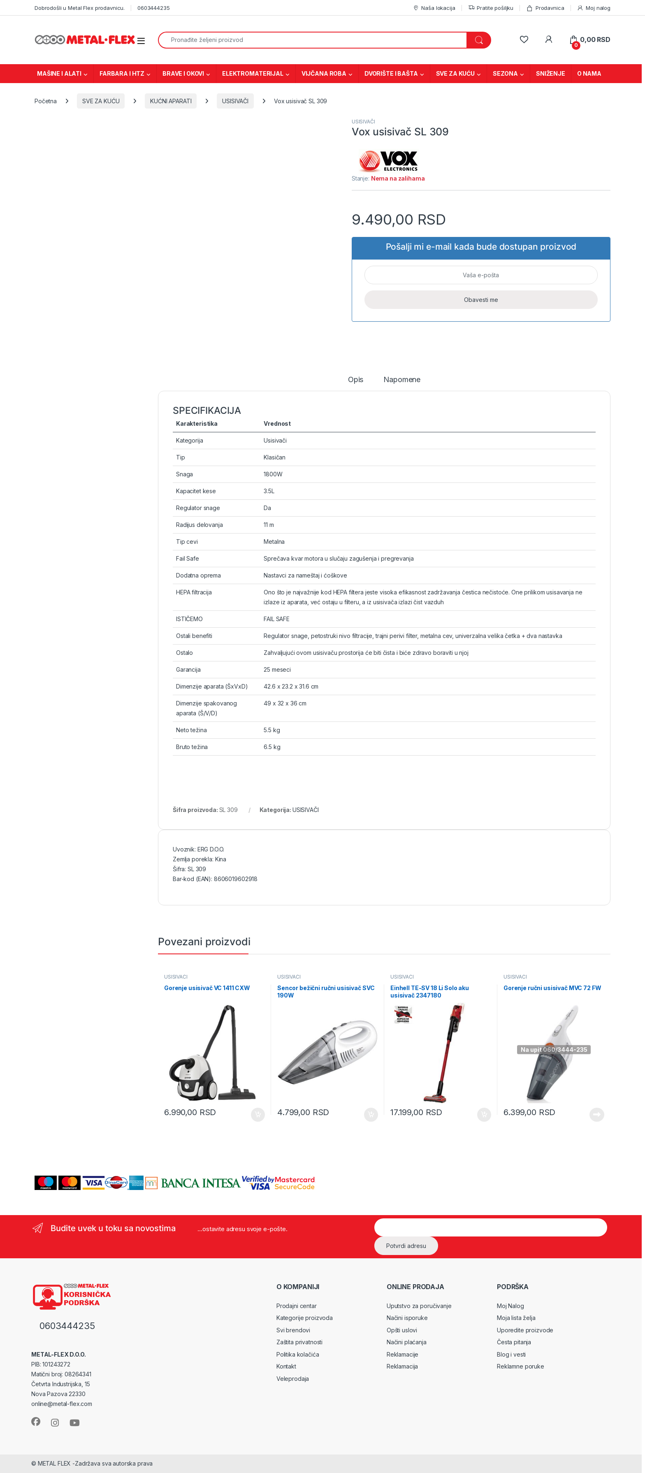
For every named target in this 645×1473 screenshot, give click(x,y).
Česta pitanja (514, 1341)
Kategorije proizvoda (304, 1317)
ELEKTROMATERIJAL (252, 73)
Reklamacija (402, 1366)
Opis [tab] (355, 380)
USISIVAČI (235, 100)
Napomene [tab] (401, 380)
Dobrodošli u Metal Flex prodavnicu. (80, 8)
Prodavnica (545, 8)
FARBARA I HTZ (122, 73)
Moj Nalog (510, 1305)
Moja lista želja (516, 1317)
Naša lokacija (434, 8)
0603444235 (153, 8)
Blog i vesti (511, 1354)
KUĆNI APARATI (170, 100)
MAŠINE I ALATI (59, 73)
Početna (46, 100)
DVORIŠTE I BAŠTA (391, 73)
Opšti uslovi (402, 1330)
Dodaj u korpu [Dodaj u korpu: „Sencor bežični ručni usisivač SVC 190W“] (371, 1115)
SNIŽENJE (550, 73)
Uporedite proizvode (525, 1330)
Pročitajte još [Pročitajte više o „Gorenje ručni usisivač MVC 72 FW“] (596, 1115)
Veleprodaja (292, 1378)
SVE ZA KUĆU (455, 73)
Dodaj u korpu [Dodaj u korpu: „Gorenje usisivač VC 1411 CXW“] (258, 1115)
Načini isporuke (407, 1317)
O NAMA (589, 73)
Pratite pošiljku (491, 8)
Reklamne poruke (520, 1366)
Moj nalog (593, 8)
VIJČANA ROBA (324, 73)
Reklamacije (402, 1354)
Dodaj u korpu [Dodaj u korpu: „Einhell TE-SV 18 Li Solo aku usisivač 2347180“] (484, 1115)
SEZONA (505, 73)
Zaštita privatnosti (299, 1341)
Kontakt (286, 1366)
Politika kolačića (297, 1354)
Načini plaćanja (407, 1341)
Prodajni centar (296, 1305)
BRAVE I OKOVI (183, 73)
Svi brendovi (293, 1330)
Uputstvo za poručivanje (419, 1305)
